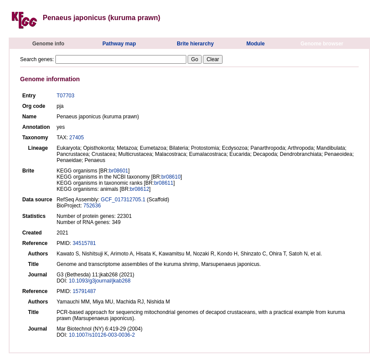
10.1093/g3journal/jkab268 (99, 281)
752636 (92, 206)
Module (256, 44)
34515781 (84, 243)
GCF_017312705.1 (123, 200)
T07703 (66, 96)
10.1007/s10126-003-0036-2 (102, 335)
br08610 (171, 177)
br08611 (163, 183)
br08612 (139, 189)
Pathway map (119, 44)
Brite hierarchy (195, 44)
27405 (76, 137)
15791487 (84, 291)
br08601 (118, 171)
